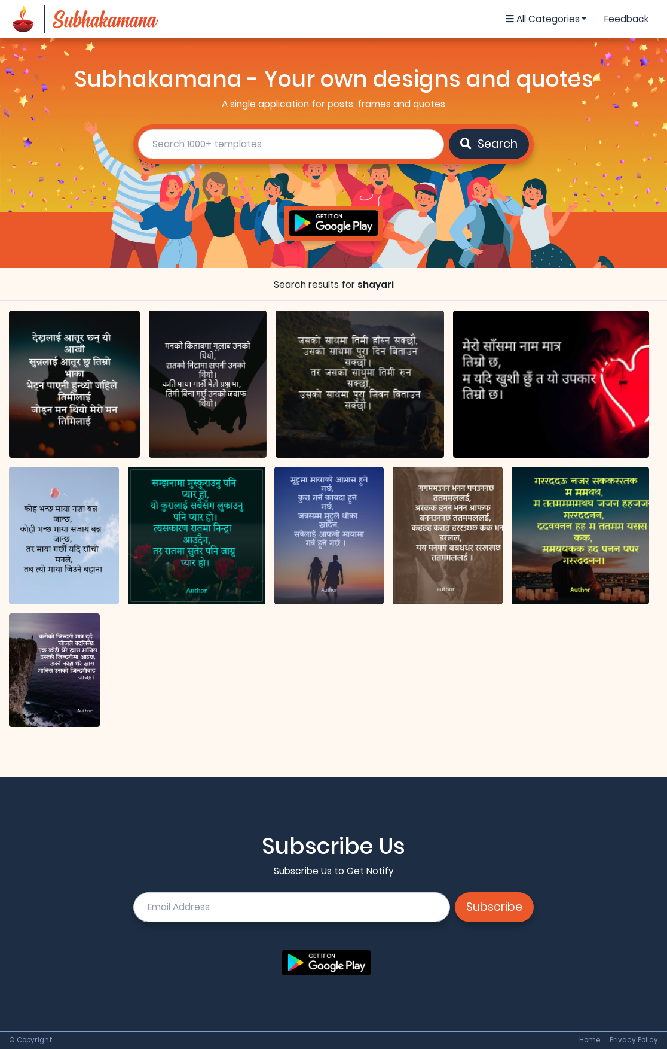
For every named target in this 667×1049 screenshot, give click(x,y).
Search (489, 144)
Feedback (626, 19)
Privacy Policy (634, 1040)
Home (589, 1040)
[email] (291, 907)
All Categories (543, 19)
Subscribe (494, 907)
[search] (291, 144)
